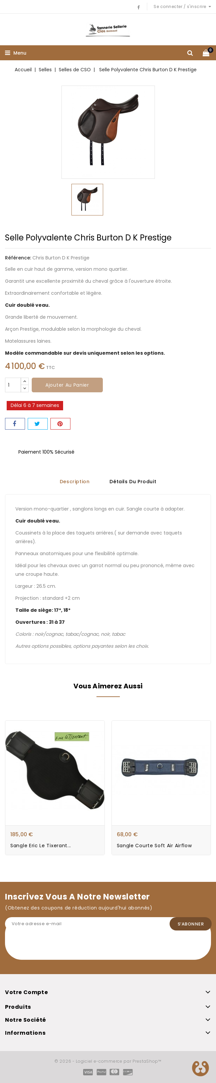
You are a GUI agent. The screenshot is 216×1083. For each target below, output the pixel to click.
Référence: (18, 257)
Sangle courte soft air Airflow (154, 845)
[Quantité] (13, 385)
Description (75, 482)
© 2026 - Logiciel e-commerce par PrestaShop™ (108, 1061)
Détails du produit (133, 482)
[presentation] (55, 947)
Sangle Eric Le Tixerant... (40, 845)
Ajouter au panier (67, 385)
